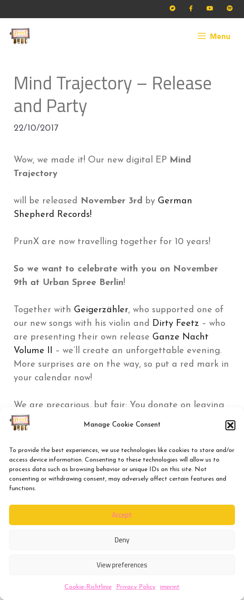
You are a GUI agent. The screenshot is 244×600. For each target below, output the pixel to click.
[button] (230, 425)
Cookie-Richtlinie (88, 587)
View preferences (122, 565)
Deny (122, 540)
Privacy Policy (136, 587)
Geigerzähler (101, 310)
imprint (170, 587)
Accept (122, 515)
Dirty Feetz (175, 323)
